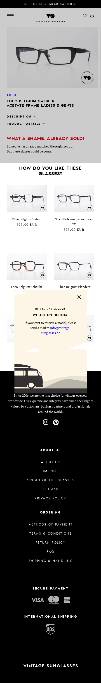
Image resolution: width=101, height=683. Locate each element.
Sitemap (50, 489)
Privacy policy (50, 498)
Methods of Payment (50, 524)
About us (50, 462)
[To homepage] (50, 666)
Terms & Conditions (50, 533)
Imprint (50, 471)
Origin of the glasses (50, 480)
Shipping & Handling (50, 560)
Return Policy (50, 542)
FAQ (50, 551)
